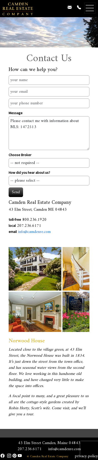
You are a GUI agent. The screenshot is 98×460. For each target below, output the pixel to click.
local (12, 225)
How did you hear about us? (29, 172)
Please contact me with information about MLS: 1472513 (49, 133)
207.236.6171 (29, 449)
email (13, 231)
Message (16, 113)
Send (16, 192)
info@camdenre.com (34, 231)
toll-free (15, 219)
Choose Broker (20, 155)
